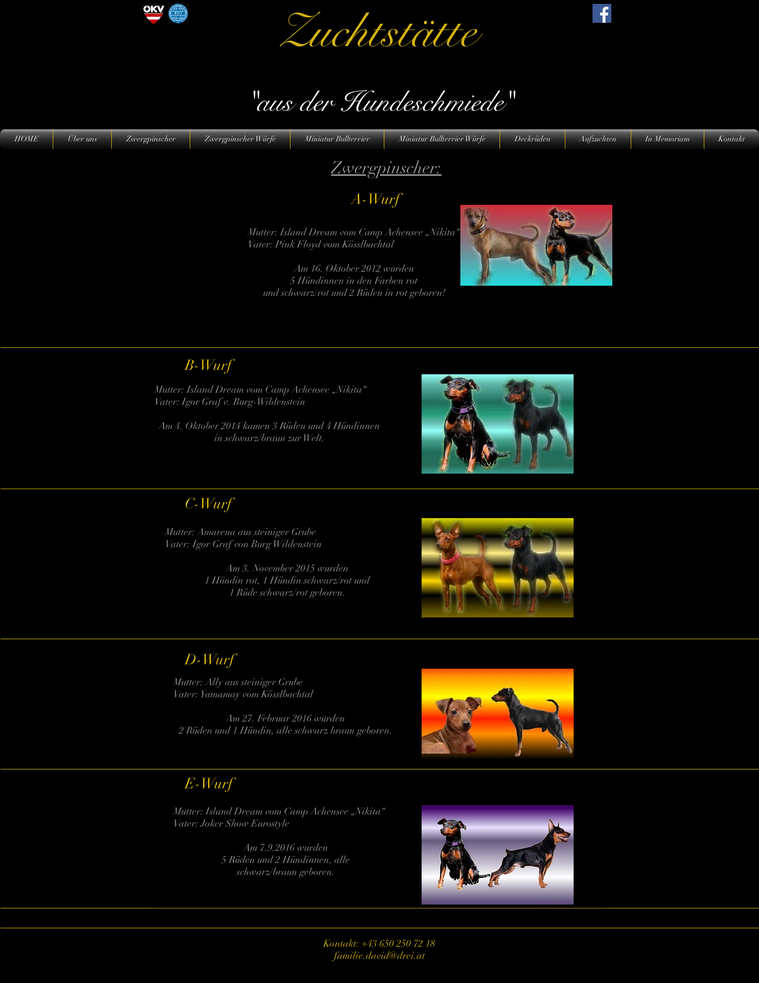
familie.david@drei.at (379, 956)
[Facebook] (601, 13)
